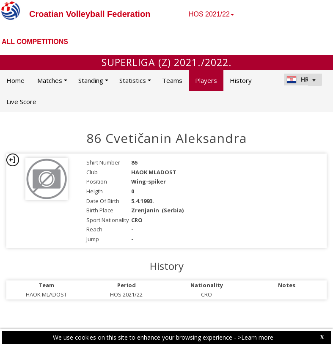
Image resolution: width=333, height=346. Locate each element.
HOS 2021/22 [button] (211, 14)
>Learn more (255, 337)
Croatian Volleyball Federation (89, 14)
